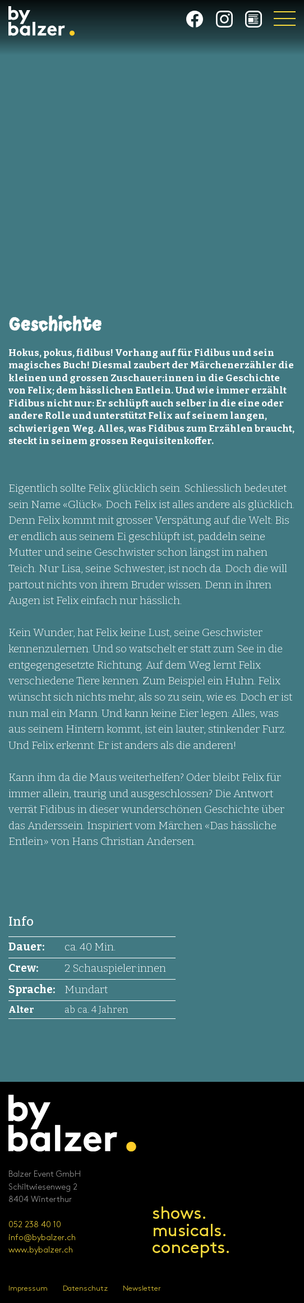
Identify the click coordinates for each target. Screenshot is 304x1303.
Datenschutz (85, 1288)
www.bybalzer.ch (40, 1250)
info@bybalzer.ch (42, 1238)
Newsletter (142, 1288)
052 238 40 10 (34, 1225)
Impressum (28, 1288)
